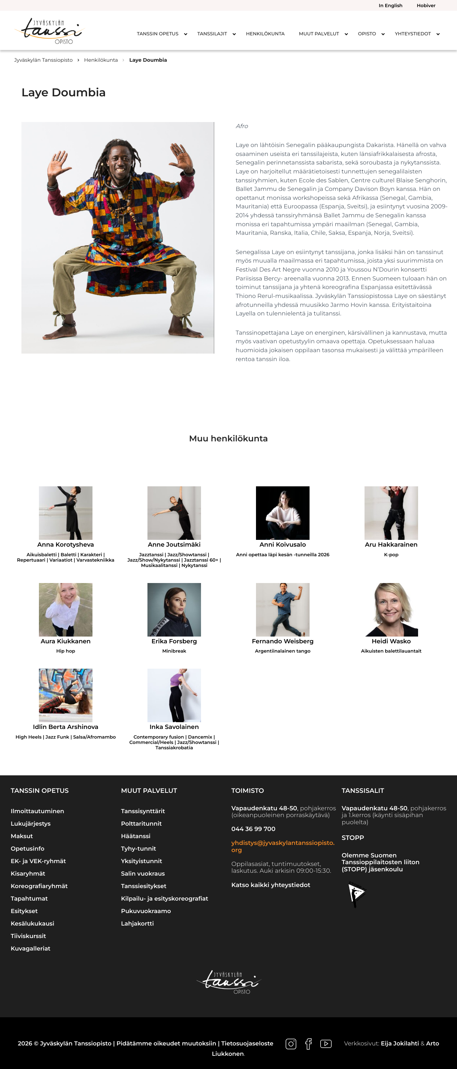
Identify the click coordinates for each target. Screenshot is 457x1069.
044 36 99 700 (253, 829)
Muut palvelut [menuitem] (319, 34)
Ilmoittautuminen (37, 811)
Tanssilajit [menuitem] (212, 34)
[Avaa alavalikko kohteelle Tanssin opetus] (185, 34)
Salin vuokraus (143, 873)
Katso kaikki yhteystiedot (270, 885)
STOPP (353, 838)
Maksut (22, 836)
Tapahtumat (29, 898)
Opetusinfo (27, 848)
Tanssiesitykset (143, 886)
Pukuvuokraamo (146, 911)
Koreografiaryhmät (39, 886)
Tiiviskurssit (28, 936)
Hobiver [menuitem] (426, 6)
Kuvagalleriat (30, 948)
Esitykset (24, 911)
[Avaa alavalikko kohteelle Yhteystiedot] (438, 34)
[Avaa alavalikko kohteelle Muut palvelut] (346, 34)
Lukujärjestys (31, 823)
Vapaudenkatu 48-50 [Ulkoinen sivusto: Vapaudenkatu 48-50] (264, 808)
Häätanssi (136, 836)
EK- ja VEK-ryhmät (38, 861)
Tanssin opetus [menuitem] (158, 34)
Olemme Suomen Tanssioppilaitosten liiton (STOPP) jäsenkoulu (381, 862)
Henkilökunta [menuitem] (265, 34)
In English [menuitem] (390, 6)
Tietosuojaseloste (247, 1043)
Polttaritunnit (141, 823)
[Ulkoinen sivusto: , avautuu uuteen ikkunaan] (292, 1043)
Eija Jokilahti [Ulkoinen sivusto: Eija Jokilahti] (400, 1043)
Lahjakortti (137, 923)
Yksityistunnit (141, 861)
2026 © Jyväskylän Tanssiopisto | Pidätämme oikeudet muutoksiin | (119, 1043)
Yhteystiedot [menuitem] (413, 34)
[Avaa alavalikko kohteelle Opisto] (383, 34)
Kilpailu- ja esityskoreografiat (164, 898)
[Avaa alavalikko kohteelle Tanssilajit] (234, 34)
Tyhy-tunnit (138, 848)
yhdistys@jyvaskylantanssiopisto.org (283, 847)
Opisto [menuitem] (367, 34)
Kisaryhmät (28, 873)
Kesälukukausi (32, 923)
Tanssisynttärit (143, 811)
